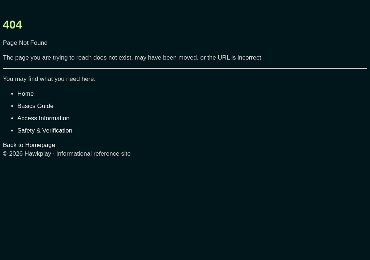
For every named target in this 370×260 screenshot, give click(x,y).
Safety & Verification (44, 130)
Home (25, 93)
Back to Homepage (29, 145)
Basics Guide (35, 106)
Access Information (43, 118)
